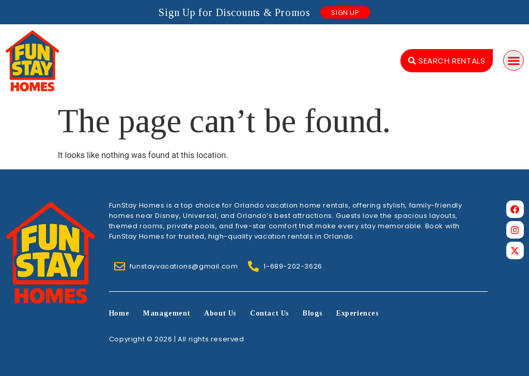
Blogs (312, 313)
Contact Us (269, 313)
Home (119, 313)
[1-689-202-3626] (253, 266)
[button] (513, 60)
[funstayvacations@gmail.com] (119, 266)
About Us (220, 313)
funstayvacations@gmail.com (184, 266)
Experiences (357, 313)
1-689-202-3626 (292, 266)
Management (166, 313)
